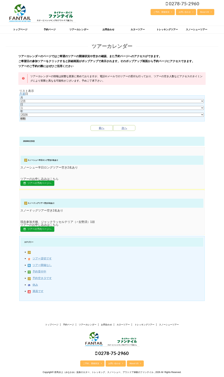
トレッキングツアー (167, 29)
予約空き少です (40, 279)
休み (33, 286)
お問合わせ (108, 29)
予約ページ (50, 29)
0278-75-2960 (182, 3)
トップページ (20, 29)
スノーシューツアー (196, 29)
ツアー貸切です (40, 260)
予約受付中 (37, 273)
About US (206, 12)
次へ (124, 128)
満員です (36, 292)
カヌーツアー (138, 29)
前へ (101, 128)
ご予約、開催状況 (162, 12)
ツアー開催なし (40, 266)
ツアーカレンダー (78, 29)
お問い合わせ (186, 12)
